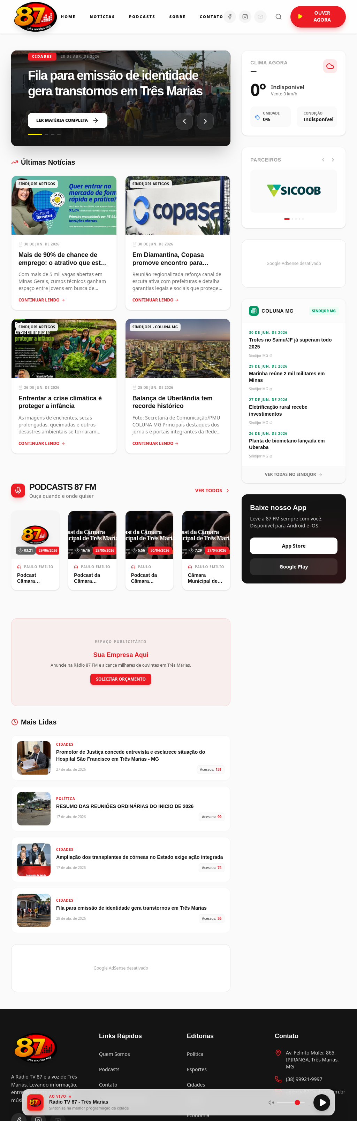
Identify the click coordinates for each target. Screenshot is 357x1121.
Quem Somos (114, 1054)
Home (68, 16)
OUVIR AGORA (314, 16)
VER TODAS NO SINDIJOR (294, 474)
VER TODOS (213, 490)
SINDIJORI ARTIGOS (36, 183)
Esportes (197, 1069)
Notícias (102, 16)
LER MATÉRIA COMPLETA (67, 120)
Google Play (294, 566)
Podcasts (142, 16)
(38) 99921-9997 (304, 1079)
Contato (211, 16)
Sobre (177, 16)
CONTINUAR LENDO (41, 300)
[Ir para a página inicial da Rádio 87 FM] (36, 16)
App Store (294, 545)
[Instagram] (245, 16)
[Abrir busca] (278, 16)
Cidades (196, 1084)
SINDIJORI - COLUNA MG (155, 326)
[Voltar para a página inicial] (36, 1048)
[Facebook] (229, 16)
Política (195, 1054)
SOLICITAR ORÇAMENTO (121, 679)
